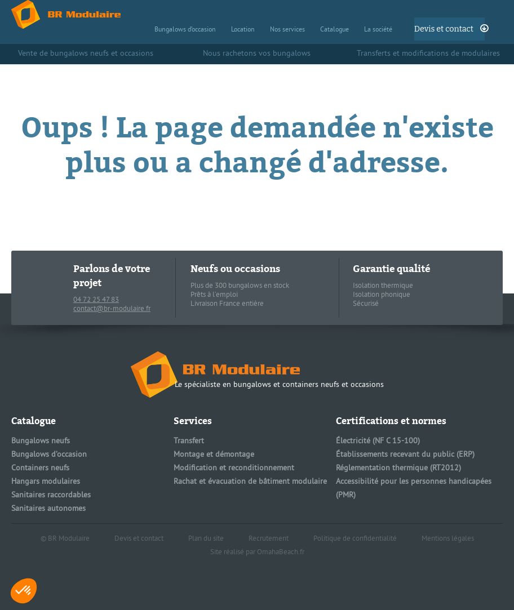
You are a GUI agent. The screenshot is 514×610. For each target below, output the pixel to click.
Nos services (287, 30)
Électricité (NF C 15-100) (378, 441)
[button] (23, 590)
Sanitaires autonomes (48, 509)
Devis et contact (443, 29)
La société (378, 30)
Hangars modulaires (45, 482)
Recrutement (269, 539)
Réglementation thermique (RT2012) (398, 468)
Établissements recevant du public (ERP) (405, 455)
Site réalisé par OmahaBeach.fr (257, 552)
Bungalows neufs (40, 441)
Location (243, 30)
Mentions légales (448, 539)
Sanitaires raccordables (51, 495)
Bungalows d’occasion (185, 30)
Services (193, 421)
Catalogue (334, 30)
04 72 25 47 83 (96, 300)
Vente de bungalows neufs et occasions (85, 54)
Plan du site (206, 539)
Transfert (189, 441)
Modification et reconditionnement (234, 468)
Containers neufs (40, 468)
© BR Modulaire (65, 539)
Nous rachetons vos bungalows (257, 54)
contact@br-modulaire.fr (111, 309)
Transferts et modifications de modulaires (428, 54)
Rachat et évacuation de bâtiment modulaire (250, 482)
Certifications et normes (391, 421)
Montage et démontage (214, 455)
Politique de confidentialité (355, 539)
